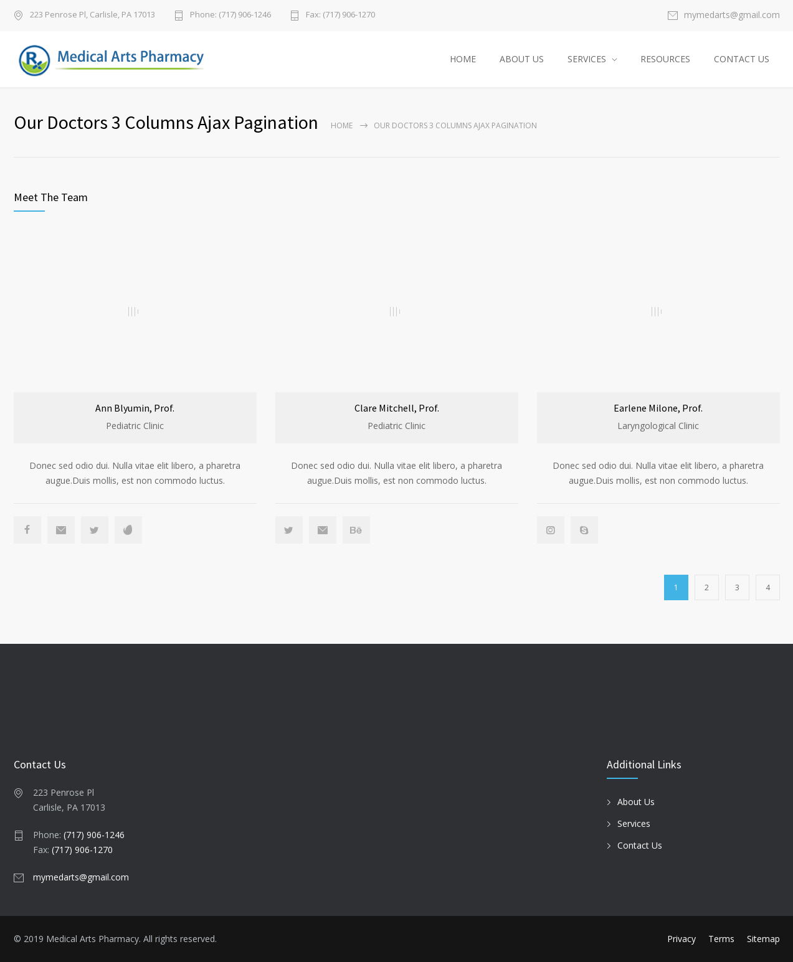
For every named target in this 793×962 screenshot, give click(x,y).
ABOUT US (522, 59)
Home (342, 125)
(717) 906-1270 (82, 850)
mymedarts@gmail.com (732, 16)
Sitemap (763, 939)
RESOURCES (665, 59)
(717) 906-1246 (94, 835)
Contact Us (639, 845)
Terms (721, 939)
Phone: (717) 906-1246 (230, 15)
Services (633, 823)
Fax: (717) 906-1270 (340, 15)
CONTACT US (741, 59)
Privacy (681, 939)
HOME (463, 59)
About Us (636, 802)
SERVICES (586, 59)
